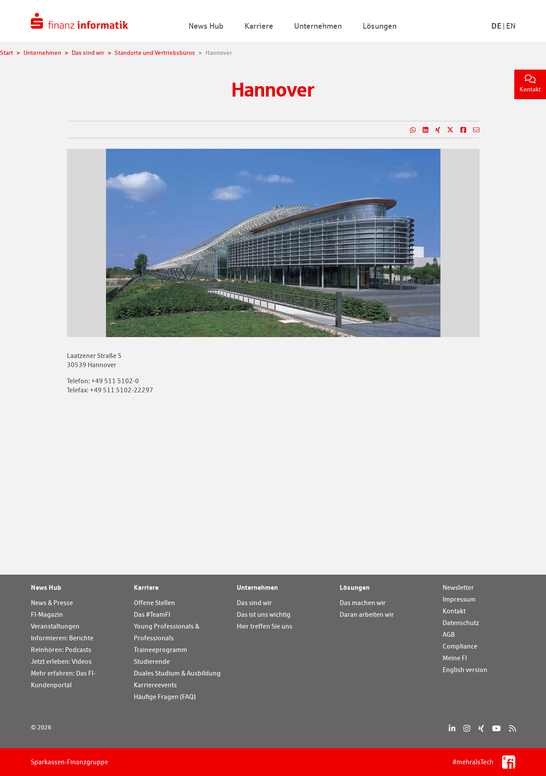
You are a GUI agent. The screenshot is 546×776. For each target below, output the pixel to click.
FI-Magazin (47, 614)
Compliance (460, 646)
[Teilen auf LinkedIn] (422, 130)
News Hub (46, 587)
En (511, 25)
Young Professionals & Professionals (166, 632)
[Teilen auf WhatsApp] (409, 130)
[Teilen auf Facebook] (459, 130)
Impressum (459, 599)
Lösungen (355, 587)
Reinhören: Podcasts (61, 649)
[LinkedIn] (452, 728)
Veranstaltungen (55, 626)
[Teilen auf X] (446, 130)
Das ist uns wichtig (264, 614)
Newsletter (458, 587)
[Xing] (481, 728)
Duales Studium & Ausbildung (177, 673)
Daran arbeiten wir (367, 614)
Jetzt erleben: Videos (61, 661)
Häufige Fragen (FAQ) (165, 696)
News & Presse (52, 602)
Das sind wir (254, 602)
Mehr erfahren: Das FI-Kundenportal (63, 679)
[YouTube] (496, 728)
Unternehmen (257, 587)
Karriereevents (155, 685)
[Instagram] (466, 728)
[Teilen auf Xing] (434, 130)
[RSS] (512, 728)
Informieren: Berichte (62, 638)
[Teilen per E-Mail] (473, 130)
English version (465, 669)
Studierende (152, 661)
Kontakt (530, 84)
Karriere (146, 587)
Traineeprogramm (160, 649)
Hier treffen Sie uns (264, 626)
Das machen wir (363, 602)
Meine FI (455, 658)
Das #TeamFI (152, 614)
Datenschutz (461, 622)
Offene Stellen (154, 602)
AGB (449, 634)
